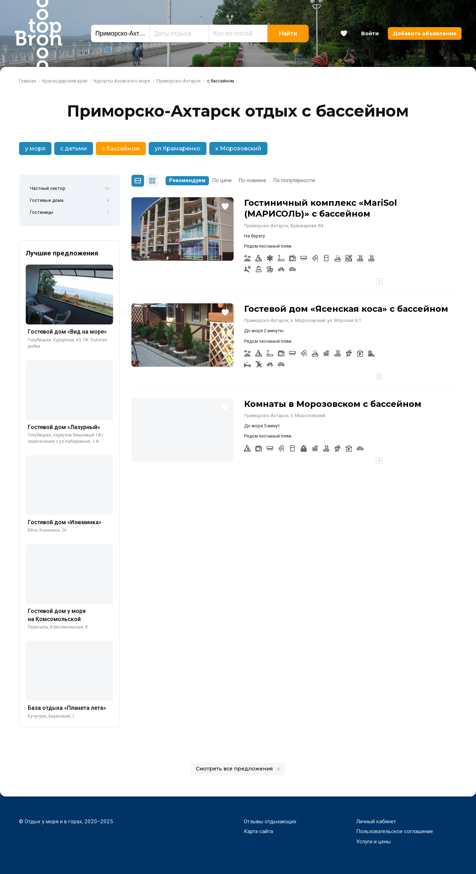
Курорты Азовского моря (122, 80)
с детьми (73, 148)
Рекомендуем (187, 181)
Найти (288, 33)
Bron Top (38, 33)
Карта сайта (258, 831)
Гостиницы (69, 213)
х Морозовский (238, 148)
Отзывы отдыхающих (270, 821)
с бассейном (121, 148)
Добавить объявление (425, 33)
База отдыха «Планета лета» (67, 708)
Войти (370, 33)
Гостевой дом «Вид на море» (67, 331)
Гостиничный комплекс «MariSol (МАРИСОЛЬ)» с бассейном (320, 208)
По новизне (252, 181)
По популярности (294, 181)
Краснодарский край (64, 80)
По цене (222, 181)
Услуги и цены (373, 841)
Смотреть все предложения (238, 768)
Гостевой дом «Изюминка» (64, 522)
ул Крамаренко (177, 148)
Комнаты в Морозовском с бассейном (332, 404)
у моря (35, 148)
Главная (27, 80)
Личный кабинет (376, 821)
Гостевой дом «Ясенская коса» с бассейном (346, 309)
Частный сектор (69, 189)
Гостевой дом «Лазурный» (64, 427)
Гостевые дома (69, 201)
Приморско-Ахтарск (178, 80)
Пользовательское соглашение (394, 831)
